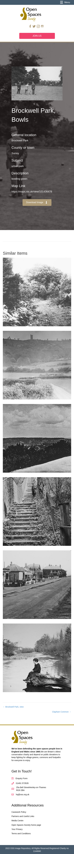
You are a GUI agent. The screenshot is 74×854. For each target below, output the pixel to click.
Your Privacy (17, 829)
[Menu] (65, 2)
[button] (37, 202)
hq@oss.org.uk (22, 794)
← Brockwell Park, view (13, 707)
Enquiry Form (22, 778)
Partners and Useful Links (22, 816)
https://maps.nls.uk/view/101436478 (31, 191)
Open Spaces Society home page (26, 825)
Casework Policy (18, 812)
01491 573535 (22, 783)
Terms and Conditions (21, 833)
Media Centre (17, 820)
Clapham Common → (61, 712)
